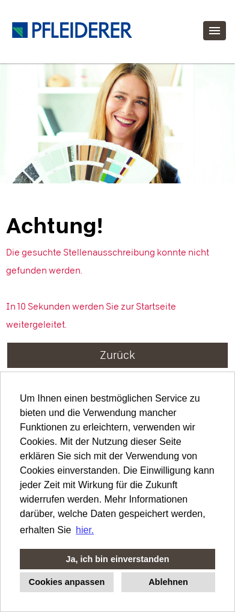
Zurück (117, 355)
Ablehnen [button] (168, 582)
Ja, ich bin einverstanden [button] (117, 559)
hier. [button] (85, 530)
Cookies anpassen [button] (67, 582)
